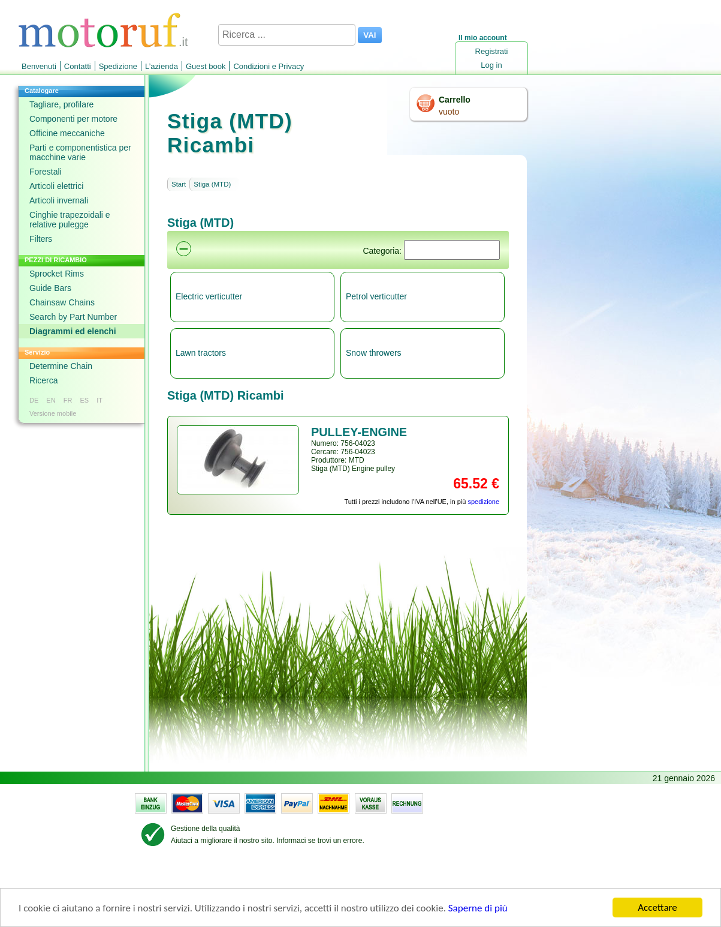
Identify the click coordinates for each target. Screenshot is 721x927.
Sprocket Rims (56, 273)
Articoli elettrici (56, 186)
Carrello (454, 99)
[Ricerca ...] (286, 35)
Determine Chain (60, 366)
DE (33, 400)
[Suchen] (452, 250)
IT (99, 400)
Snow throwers (374, 353)
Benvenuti (39, 66)
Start (178, 184)
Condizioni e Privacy (268, 66)
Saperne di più (478, 908)
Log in (491, 65)
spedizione (483, 501)
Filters (40, 239)
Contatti (77, 66)
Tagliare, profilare (61, 104)
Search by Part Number (73, 317)
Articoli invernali (58, 200)
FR (68, 400)
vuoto (449, 111)
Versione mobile (52, 413)
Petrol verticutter (376, 296)
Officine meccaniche (67, 133)
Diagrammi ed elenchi (72, 331)
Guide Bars (50, 288)
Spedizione (118, 66)
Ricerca (43, 380)
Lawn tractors (201, 353)
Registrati (491, 51)
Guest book (206, 66)
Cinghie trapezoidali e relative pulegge (69, 219)
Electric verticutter (209, 296)
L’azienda (161, 66)
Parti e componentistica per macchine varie (80, 152)
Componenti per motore (73, 119)
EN (50, 400)
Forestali (45, 171)
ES (84, 400)
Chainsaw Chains (62, 302)
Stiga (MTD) (212, 184)
